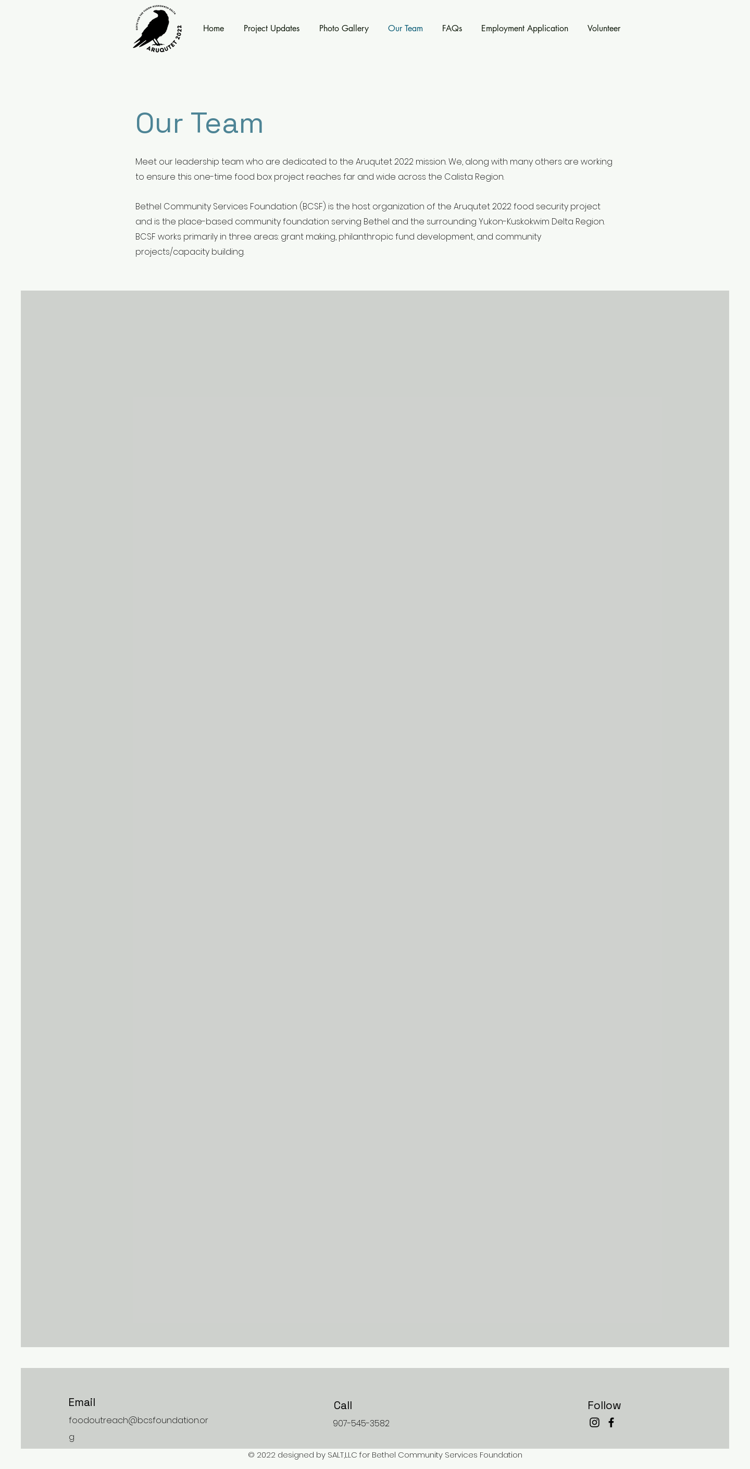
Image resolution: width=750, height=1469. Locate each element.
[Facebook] (611, 1422)
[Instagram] (594, 1422)
